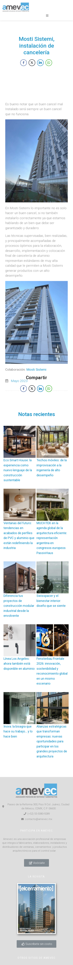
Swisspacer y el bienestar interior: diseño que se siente (51, 601)
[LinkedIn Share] (40, 71)
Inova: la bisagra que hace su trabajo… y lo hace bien (18, 731)
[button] (47, 15)
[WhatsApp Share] (48, 71)
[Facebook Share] (23, 71)
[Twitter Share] (32, 71)
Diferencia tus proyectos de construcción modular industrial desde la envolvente (19, 605)
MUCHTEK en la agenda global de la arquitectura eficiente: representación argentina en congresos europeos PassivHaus (51, 538)
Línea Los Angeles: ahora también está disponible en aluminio (19, 663)
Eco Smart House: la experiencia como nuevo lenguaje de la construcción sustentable (18, 470)
